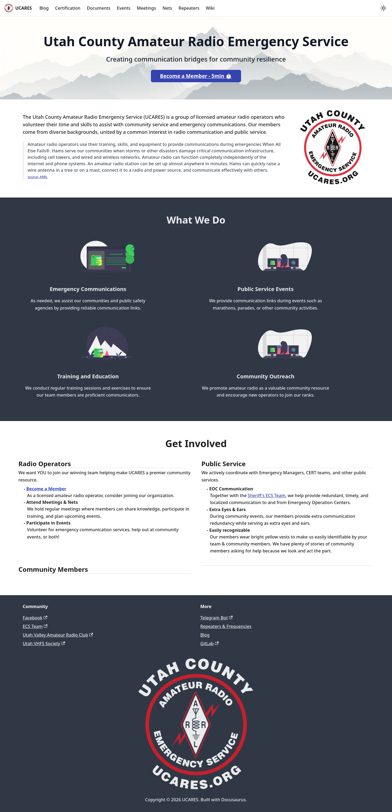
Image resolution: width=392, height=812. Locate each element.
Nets (167, 8)
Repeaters (189, 8)
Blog (43, 8)
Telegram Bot (216, 618)
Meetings (146, 8)
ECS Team (35, 626)
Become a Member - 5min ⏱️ (196, 76)
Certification (67, 8)
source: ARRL (38, 177)
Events (123, 8)
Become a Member (46, 489)
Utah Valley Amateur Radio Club (58, 635)
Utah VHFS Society (44, 643)
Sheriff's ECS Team (266, 495)
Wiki (210, 8)
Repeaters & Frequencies (226, 626)
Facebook (35, 618)
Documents (99, 8)
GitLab (209, 643)
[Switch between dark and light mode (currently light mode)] (383, 8)
